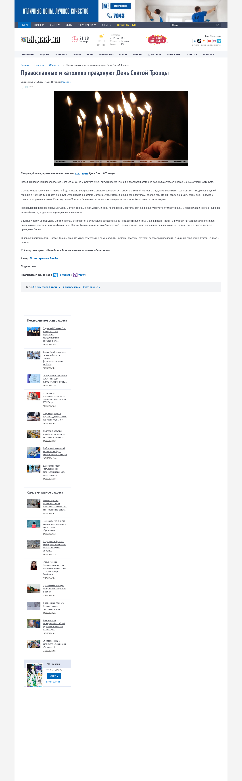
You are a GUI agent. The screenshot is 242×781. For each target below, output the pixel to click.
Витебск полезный (126, 25)
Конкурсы (192, 54)
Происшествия (106, 54)
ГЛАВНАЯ (24, 25)
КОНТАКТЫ (106, 25)
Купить (54, 676)
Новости (39, 65)
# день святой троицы (46, 287)
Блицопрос (208, 54)
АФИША (69, 25)
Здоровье (137, 54)
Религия (123, 54)
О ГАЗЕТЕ (55, 25)
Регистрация (216, 36)
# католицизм (91, 287)
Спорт (90, 54)
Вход (207, 36)
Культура (77, 54)
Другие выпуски (53, 681)
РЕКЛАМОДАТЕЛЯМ (87, 25)
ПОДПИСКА (39, 25)
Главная (25, 65)
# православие (72, 287)
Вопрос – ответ (174, 54)
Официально (27, 54)
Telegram (61, 274)
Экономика (61, 54)
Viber (79, 274)
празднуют (81, 173)
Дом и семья (154, 54)
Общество (45, 54)
